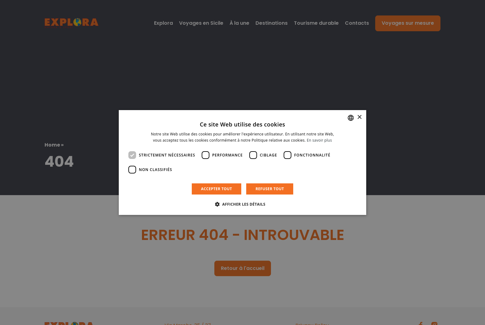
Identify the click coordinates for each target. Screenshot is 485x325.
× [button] (359, 117)
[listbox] (351, 118)
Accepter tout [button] (216, 188)
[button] (242, 204)
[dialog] (242, 162)
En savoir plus (319, 140)
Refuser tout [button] (269, 188)
